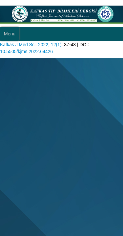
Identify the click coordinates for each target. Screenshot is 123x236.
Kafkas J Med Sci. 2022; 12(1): (31, 44)
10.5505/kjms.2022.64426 (26, 51)
